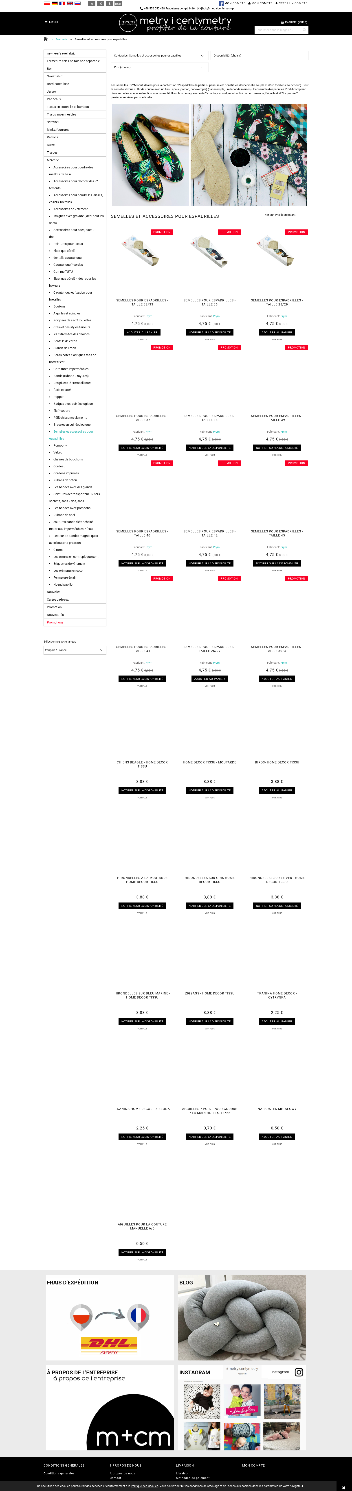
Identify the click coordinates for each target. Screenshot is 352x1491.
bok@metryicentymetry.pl (216, 8)
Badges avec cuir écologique (73, 403)
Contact (115, 1478)
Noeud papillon (63, 584)
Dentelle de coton (65, 341)
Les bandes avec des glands (72, 487)
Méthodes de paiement (193, 1478)
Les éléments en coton (68, 570)
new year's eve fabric (61, 53)
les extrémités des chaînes (71, 334)
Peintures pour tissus (68, 244)
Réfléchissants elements (70, 417)
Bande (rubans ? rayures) (71, 376)
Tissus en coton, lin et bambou (68, 107)
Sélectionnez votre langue (60, 641)
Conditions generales (59, 1473)
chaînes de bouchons (68, 459)
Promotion (54, 607)
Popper (58, 397)
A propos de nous (122, 1473)
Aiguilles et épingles (66, 313)
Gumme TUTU (63, 271)
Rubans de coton (65, 480)
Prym (149, 316)
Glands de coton (64, 348)
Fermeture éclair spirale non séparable (73, 61)
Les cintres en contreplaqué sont (76, 556)
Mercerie (53, 160)
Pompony (60, 445)
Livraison (182, 1473)
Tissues (52, 152)
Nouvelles (53, 592)
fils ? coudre (61, 410)
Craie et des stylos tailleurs (71, 327)
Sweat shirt (55, 76)
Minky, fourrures (58, 129)
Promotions (55, 622)
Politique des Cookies (144, 1486)
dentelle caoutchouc (67, 257)
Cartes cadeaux (58, 599)
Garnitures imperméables (70, 369)
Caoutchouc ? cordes (68, 264)
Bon (50, 68)
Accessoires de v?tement (70, 209)
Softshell (53, 122)
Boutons (59, 306)
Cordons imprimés (66, 473)
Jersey (51, 91)
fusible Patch (62, 390)
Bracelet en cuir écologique (71, 424)
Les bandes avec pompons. (72, 508)
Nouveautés (55, 615)
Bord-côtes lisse (58, 84)
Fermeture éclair (64, 577)
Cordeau (59, 466)
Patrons (52, 137)
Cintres (58, 549)
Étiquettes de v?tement (69, 563)
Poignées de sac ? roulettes (72, 320)
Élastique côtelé (64, 251)
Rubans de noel (64, 515)
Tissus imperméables (61, 114)
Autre (51, 145)
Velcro (57, 452)
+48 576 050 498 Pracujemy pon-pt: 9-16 (167, 8)
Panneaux (54, 99)
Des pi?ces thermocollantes (72, 383)
